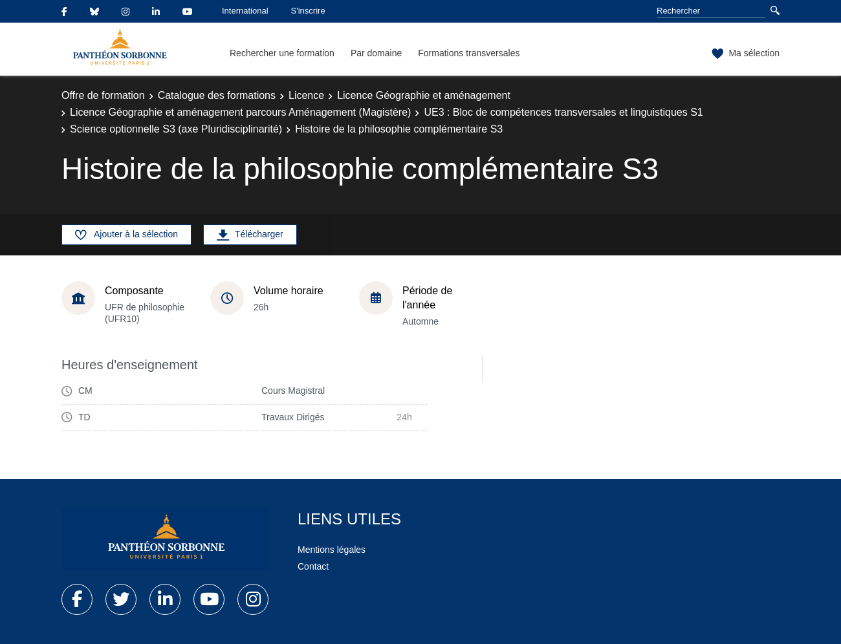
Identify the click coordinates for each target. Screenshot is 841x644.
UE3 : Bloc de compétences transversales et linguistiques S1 (563, 112)
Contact (313, 566)
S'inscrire (308, 11)
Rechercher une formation (282, 53)
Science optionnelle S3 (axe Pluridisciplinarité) (176, 128)
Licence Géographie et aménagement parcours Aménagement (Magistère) (240, 112)
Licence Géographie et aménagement (423, 95)
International (245, 11)
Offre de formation (103, 95)
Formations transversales (468, 53)
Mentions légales (332, 549)
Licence (306, 95)
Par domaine (376, 53)
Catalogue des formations (217, 95)
